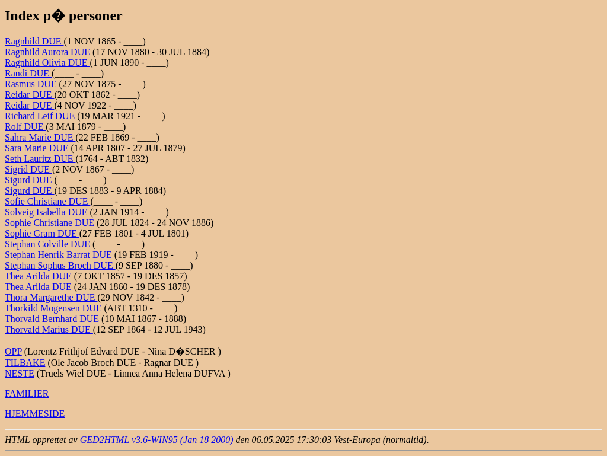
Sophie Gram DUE (42, 233)
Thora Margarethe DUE (51, 297)
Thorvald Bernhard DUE (53, 319)
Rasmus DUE (32, 84)
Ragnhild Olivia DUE (47, 63)
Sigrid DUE (28, 169)
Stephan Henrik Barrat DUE (59, 255)
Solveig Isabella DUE (47, 212)
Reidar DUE (30, 95)
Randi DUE (28, 73)
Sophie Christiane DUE (51, 223)
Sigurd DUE (30, 180)
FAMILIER (27, 393)
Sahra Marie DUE (40, 137)
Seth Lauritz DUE (40, 159)
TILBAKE (25, 363)
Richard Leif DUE (41, 116)
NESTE (19, 373)
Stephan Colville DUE (48, 244)
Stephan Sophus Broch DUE (60, 265)
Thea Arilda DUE (39, 276)
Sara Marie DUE (38, 148)
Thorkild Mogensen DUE (54, 308)
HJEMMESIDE (35, 414)
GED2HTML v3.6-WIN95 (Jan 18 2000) (157, 440)
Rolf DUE (25, 127)
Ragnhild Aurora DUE (48, 52)
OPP (13, 351)
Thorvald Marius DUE (49, 329)
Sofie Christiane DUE (47, 201)
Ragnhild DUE (34, 41)
